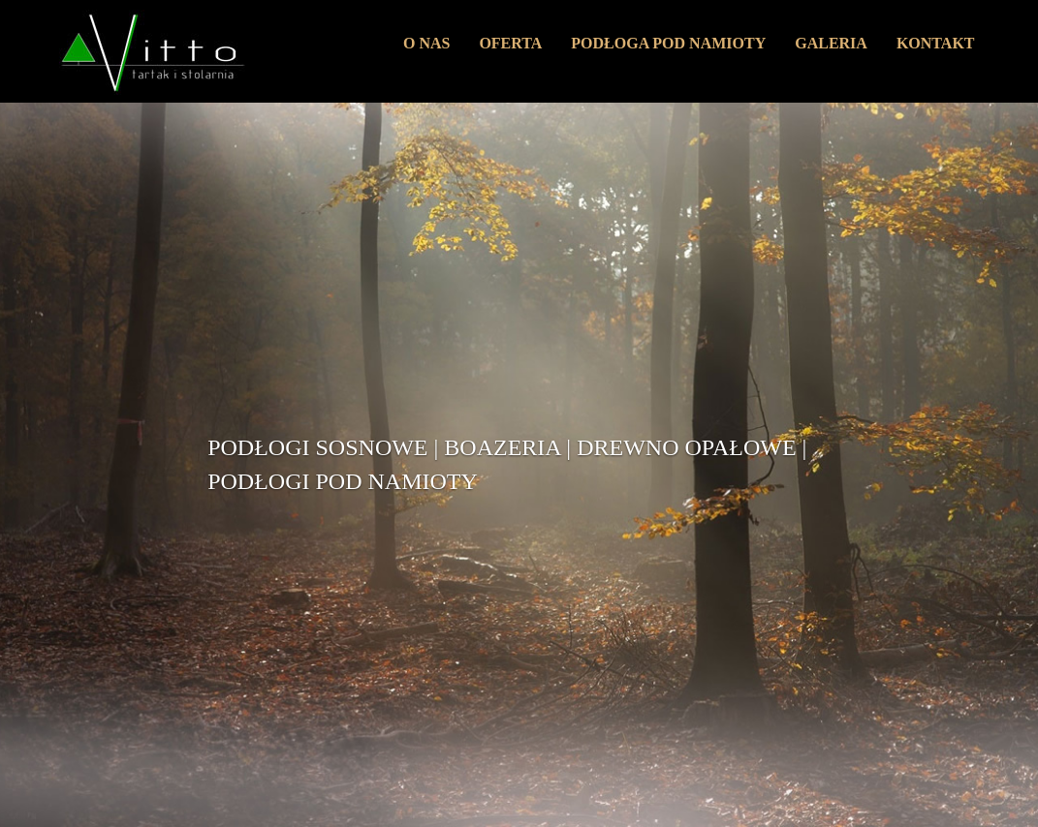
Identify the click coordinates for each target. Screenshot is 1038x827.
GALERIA (831, 43)
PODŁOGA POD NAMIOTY (668, 43)
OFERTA (510, 43)
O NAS (426, 43)
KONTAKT (935, 43)
